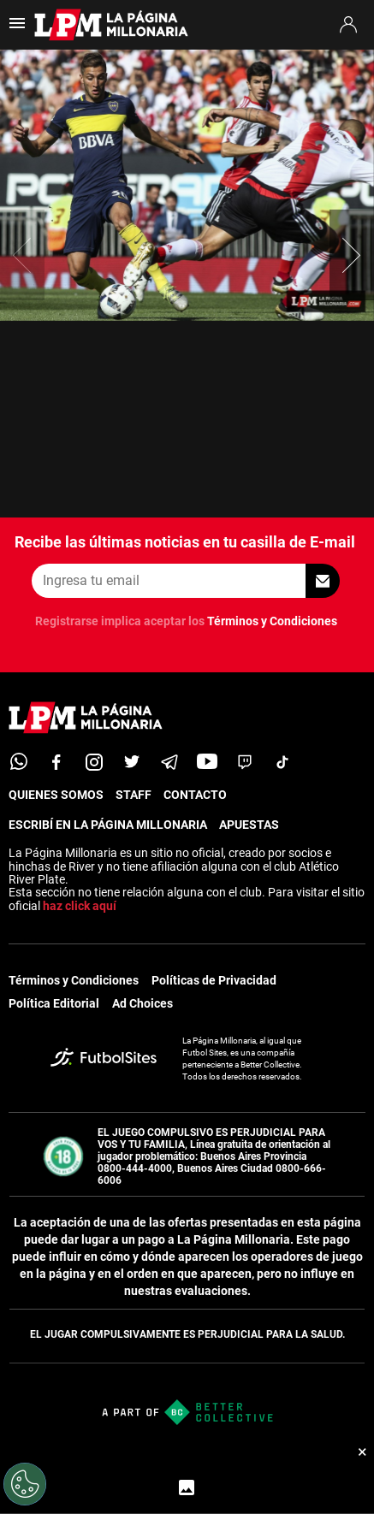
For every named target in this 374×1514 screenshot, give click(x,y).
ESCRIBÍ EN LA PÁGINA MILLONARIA (108, 824)
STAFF (133, 794)
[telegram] (169, 762)
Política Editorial (54, 1003)
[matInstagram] (94, 762)
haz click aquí (79, 906)
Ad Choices (142, 1003)
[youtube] (207, 762)
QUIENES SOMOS (56, 794)
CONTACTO (195, 794)
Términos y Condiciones (272, 621)
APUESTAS (249, 824)
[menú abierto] (17, 29)
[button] (351, 255)
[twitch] (244, 762)
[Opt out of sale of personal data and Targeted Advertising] (24, 1484)
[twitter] (132, 762)
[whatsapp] (19, 762)
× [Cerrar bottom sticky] (362, 1451)
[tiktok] (282, 762)
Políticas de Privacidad (213, 980)
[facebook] (56, 762)
